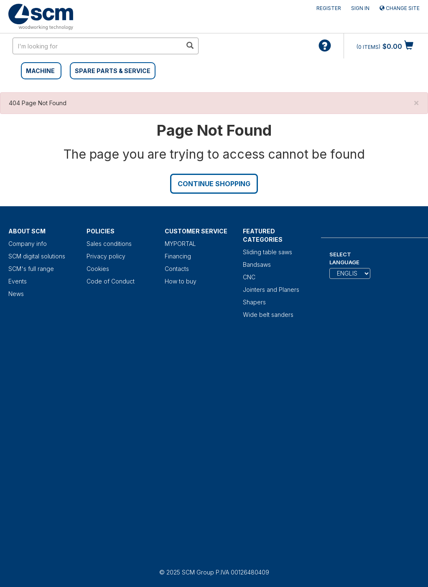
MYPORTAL (180, 243)
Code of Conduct (111, 281)
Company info (27, 243)
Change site (400, 8)
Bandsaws (257, 264)
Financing (178, 256)
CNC (249, 277)
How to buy (180, 281)
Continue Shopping (214, 184)
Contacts (177, 268)
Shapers (254, 302)
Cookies (98, 268)
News (16, 293)
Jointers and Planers (271, 289)
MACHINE (40, 70)
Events (17, 281)
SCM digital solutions (36, 256)
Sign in (360, 8)
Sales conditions (109, 243)
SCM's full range (31, 268)
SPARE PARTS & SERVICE (112, 70)
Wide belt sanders (268, 314)
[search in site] (97, 46)
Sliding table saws (267, 252)
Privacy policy (106, 256)
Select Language (344, 258)
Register (328, 8)
